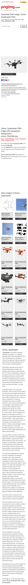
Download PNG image (8, 74)
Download (7, 218)
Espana (11, 1)
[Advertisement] (14, 43)
